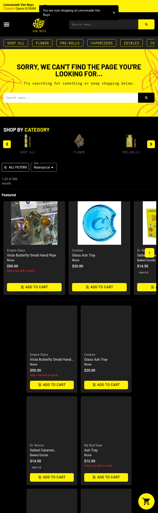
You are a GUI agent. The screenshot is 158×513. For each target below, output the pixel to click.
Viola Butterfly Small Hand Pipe (31, 255)
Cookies (77, 250)
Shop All (16, 42)
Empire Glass (16, 250)
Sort (36, 162)
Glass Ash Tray (83, 255)
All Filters (15, 167)
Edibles (131, 42)
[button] (31, 6)
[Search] (146, 24)
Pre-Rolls (70, 42)
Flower (42, 42)
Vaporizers (102, 42)
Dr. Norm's (144, 250)
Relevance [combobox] (42, 167)
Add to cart (34, 287)
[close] (114, 12)
